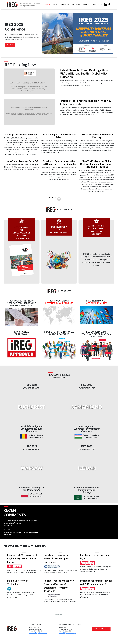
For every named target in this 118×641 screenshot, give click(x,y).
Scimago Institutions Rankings (22, 134)
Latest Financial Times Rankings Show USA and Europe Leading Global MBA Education (84, 74)
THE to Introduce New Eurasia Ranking (96, 135)
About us (65, 5)
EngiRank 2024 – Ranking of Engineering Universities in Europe (23, 560)
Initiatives (97, 5)
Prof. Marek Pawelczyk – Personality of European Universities (57, 560)
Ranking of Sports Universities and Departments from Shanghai (59, 162)
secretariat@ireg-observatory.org (38, 635)
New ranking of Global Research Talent (59, 135)
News (55, 5)
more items (52, 197)
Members (76, 5)
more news (59, 616)
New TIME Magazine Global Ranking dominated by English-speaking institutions (96, 163)
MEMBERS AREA (101, 631)
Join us (10, 45)
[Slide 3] (62, 52)
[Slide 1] (55, 52)
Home (47, 5)
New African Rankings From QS (22, 160)
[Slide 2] (59, 52)
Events (86, 5)
